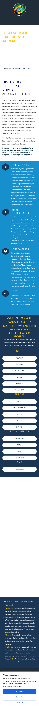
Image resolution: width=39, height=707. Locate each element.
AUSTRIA (18, 358)
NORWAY (18, 414)
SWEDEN (18, 427)
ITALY (18, 401)
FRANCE (18, 383)
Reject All (19, 702)
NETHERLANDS (18, 408)
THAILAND (19, 469)
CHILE (18, 451)
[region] (19, 689)
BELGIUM (18, 364)
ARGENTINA (19, 438)
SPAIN (18, 421)
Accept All (19, 691)
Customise (19, 697)
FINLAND (18, 377)
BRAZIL (18, 445)
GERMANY (18, 390)
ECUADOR (19, 458)
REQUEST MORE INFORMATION (17, 68)
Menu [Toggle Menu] (7, 18)
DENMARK (18, 371)
